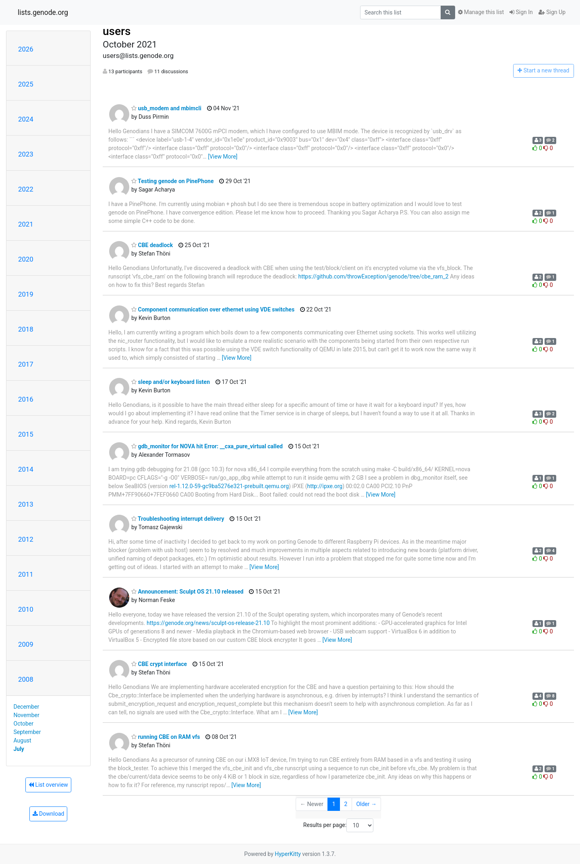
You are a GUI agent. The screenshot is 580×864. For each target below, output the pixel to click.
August (22, 740)
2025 (25, 84)
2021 (25, 224)
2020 (25, 259)
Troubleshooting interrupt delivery (177, 519)
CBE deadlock (152, 245)
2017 (25, 364)
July (19, 749)
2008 (25, 679)
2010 (25, 609)
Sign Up (552, 12)
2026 (25, 49)
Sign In (521, 12)
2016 (25, 399)
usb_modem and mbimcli (166, 108)
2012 (25, 539)
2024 (25, 119)
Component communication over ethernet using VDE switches (212, 309)
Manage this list (481, 12)
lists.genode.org (43, 12)
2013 (25, 504)
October (23, 723)
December (26, 706)
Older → (366, 804)
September (27, 732)
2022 (25, 189)
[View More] (222, 156)
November (26, 715)
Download (48, 813)
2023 (25, 154)
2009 (25, 644)
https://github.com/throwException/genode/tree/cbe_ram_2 (373, 276)
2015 (25, 434)
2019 (25, 294)
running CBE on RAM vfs (165, 737)
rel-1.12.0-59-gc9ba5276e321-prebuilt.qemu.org (229, 486)
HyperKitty (288, 854)
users (116, 31)
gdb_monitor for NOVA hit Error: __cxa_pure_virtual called (207, 446)
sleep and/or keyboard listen (170, 382)
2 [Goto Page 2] (346, 804)
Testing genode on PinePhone (172, 181)
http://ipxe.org (324, 486)
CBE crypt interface (159, 664)
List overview (48, 785)
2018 (25, 329)
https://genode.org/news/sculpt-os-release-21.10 (208, 623)
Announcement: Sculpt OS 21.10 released (187, 591)
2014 (25, 469)
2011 (25, 574)
